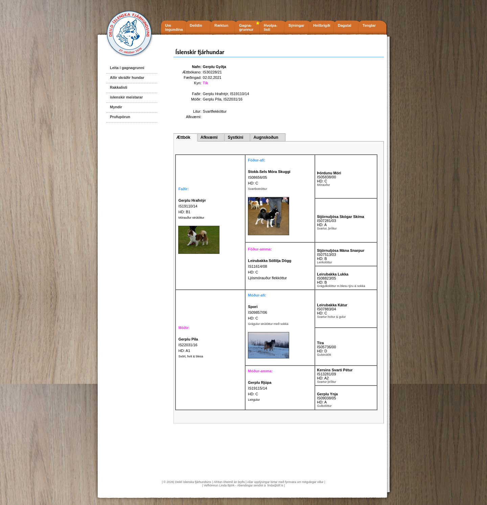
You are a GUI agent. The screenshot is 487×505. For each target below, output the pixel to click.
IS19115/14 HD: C (259, 388)
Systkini (235, 137)
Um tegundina (174, 27)
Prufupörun (120, 117)
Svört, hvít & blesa (190, 356)
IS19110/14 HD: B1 (192, 206)
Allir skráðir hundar (127, 77)
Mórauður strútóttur (191, 217)
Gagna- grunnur (246, 27)
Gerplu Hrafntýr (215, 94)
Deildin (196, 25)
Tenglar (369, 25)
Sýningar (296, 25)
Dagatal (344, 25)
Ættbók (183, 137)
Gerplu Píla (212, 99)
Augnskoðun (265, 137)
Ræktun (221, 25)
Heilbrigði (321, 25)
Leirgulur (254, 399)
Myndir (116, 107)
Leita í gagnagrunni (127, 68)
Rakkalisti (118, 87)
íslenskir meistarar (126, 97)
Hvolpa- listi (270, 27)
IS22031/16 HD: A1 (188, 345)
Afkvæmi (209, 137)
